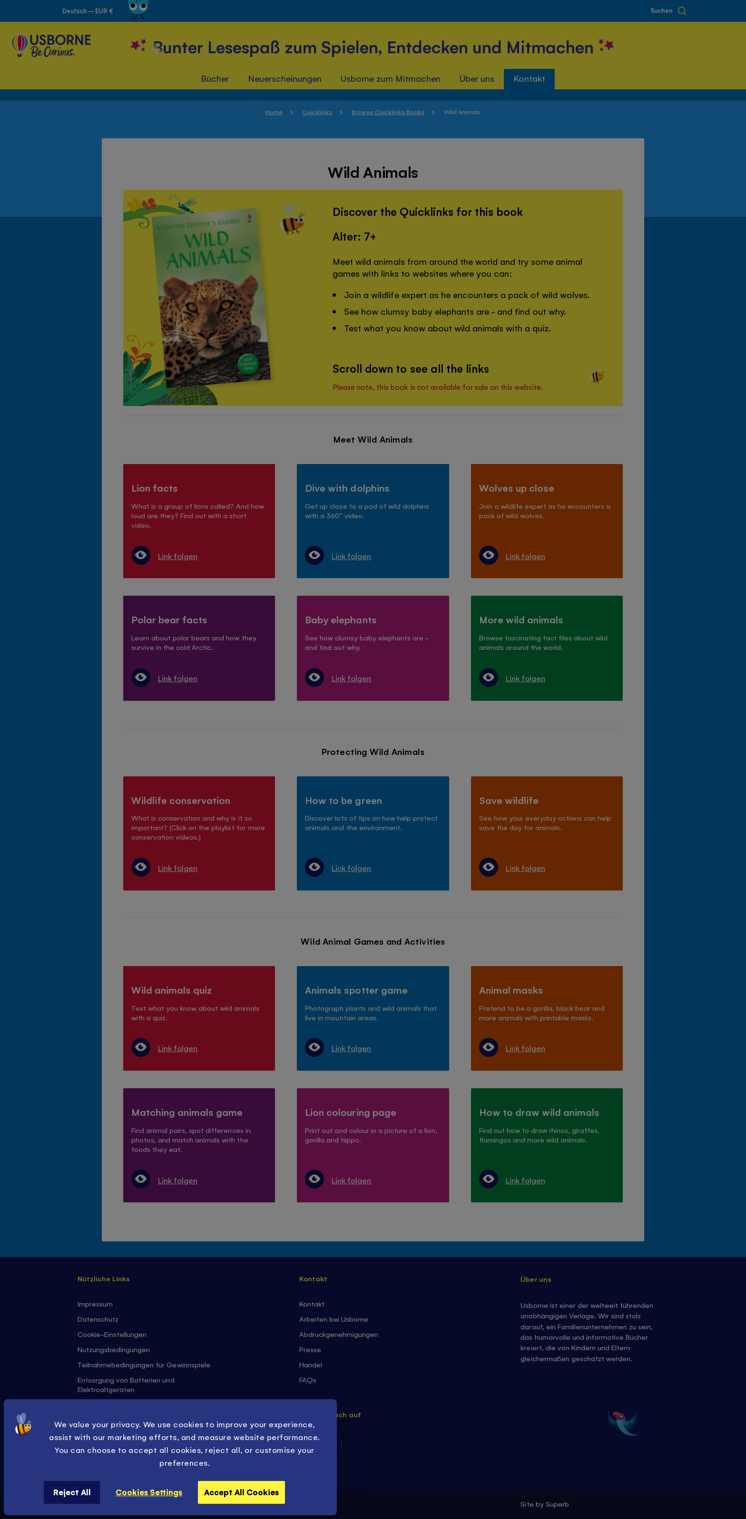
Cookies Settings (149, 1492)
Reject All (72, 1492)
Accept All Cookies (241, 1492)
